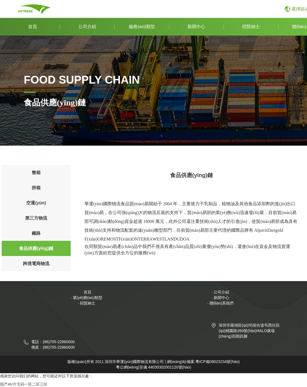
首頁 (32, 27)
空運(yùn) (36, 203)
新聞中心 (196, 27)
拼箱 (36, 187)
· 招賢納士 (87, 303)
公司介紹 (87, 27)
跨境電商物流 (36, 263)
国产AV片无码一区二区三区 (23, 384)
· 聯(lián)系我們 (220, 303)
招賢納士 (251, 27)
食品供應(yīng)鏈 (36, 248)
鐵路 (36, 233)
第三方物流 (36, 218)
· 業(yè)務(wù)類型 (86, 297)
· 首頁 (87, 292)
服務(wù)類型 (142, 27)
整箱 (36, 172)
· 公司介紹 (220, 292)
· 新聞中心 (220, 297)
